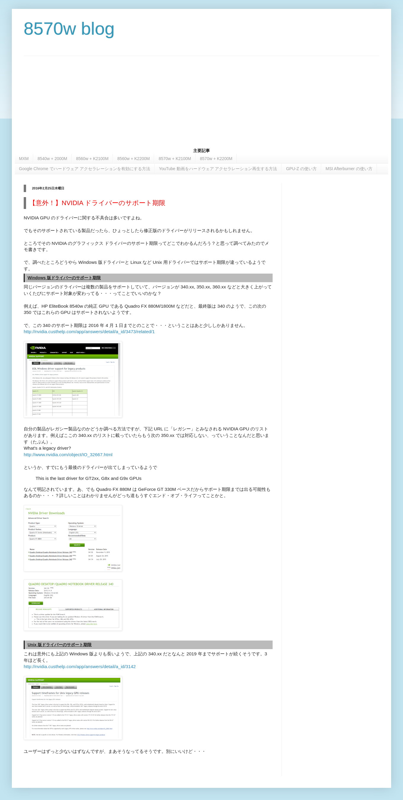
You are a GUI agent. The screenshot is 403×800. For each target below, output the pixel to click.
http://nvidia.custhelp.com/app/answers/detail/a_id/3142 (80, 666)
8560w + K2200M (133, 158)
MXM (24, 158)
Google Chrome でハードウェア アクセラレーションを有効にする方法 (84, 168)
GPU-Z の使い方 (301, 168)
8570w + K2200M (216, 158)
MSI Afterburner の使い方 (349, 168)
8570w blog (69, 29)
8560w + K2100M (92, 158)
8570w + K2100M (175, 158)
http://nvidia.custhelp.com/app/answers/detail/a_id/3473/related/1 (89, 331)
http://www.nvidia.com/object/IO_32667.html (68, 454)
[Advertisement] (201, 97)
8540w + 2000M (52, 158)
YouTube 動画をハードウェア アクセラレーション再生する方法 (218, 168)
